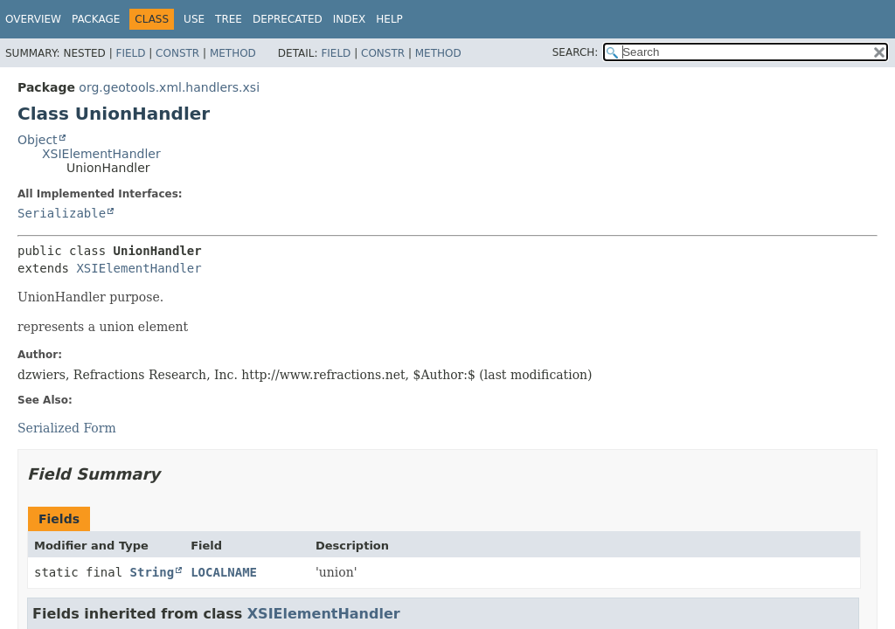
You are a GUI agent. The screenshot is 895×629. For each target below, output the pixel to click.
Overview (33, 19)
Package (96, 19)
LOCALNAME (224, 572)
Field (130, 53)
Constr (177, 53)
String (152, 572)
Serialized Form (66, 428)
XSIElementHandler (101, 154)
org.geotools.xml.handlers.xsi (169, 87)
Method (233, 53)
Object (37, 140)
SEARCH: (575, 52)
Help (389, 19)
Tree (228, 19)
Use (194, 19)
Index (349, 19)
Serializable (61, 213)
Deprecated (288, 19)
